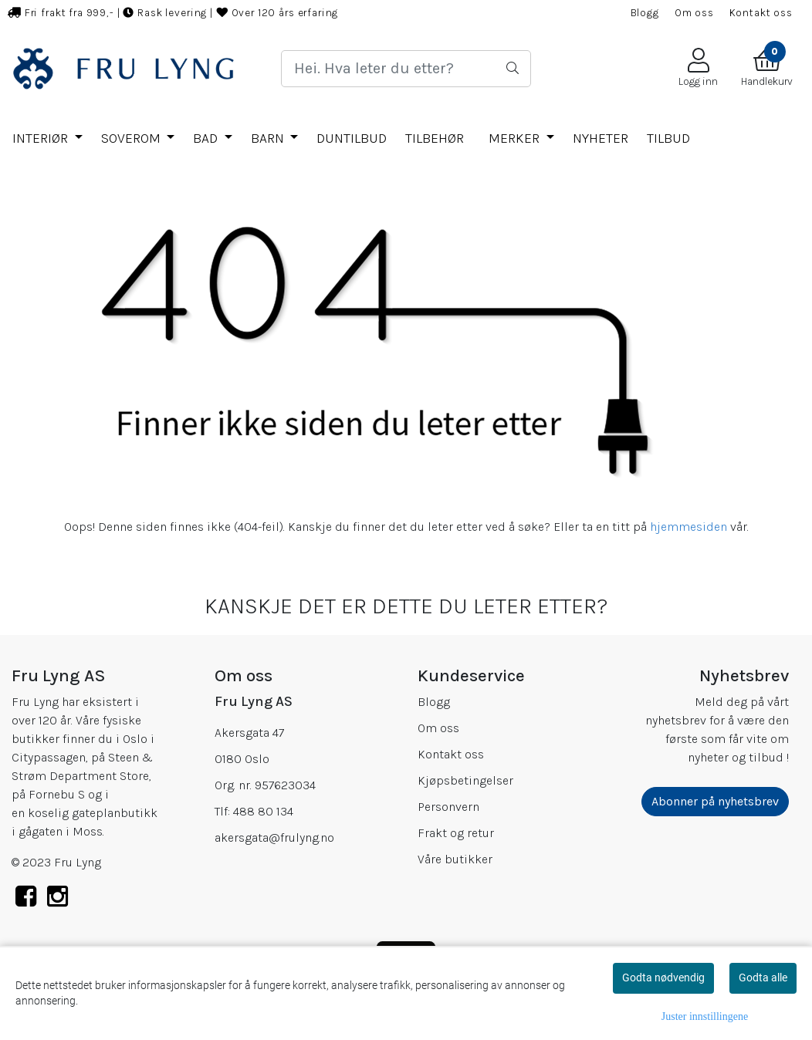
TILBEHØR (434, 138)
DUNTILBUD (351, 138)
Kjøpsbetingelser (465, 780)
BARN (269, 138)
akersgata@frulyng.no (274, 837)
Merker (516, 138)
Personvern (448, 806)
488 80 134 (263, 811)
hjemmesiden (688, 526)
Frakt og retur (456, 833)
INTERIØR (41, 138)
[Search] (406, 68)
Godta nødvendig (663, 977)
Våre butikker (455, 859)
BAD (207, 138)
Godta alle (763, 977)
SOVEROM (132, 138)
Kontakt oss (761, 13)
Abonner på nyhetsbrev (715, 801)
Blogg (645, 13)
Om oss (694, 13)
